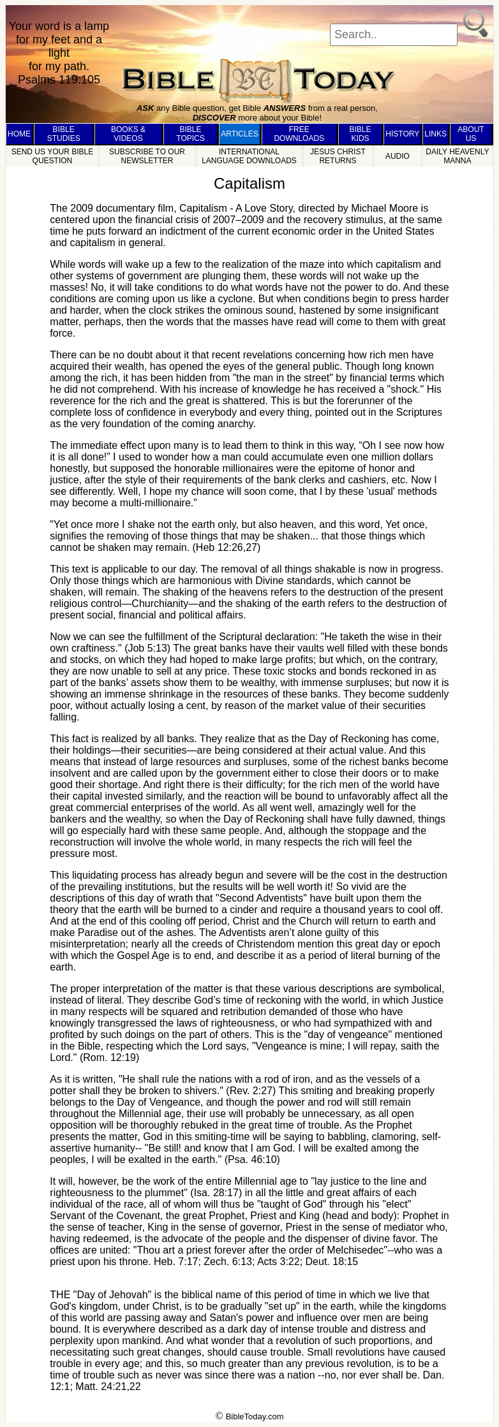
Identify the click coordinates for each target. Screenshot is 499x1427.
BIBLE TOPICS (190, 134)
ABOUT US (471, 134)
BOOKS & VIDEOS (128, 134)
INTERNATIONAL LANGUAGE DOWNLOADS (249, 156)
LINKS (435, 133)
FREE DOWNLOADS (299, 134)
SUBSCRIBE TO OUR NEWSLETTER (147, 156)
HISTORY (402, 133)
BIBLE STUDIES (63, 134)
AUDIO (397, 156)
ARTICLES (239, 133)
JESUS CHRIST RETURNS (338, 156)
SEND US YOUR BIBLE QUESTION (52, 156)
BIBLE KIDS (360, 134)
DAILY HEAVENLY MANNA (457, 156)
